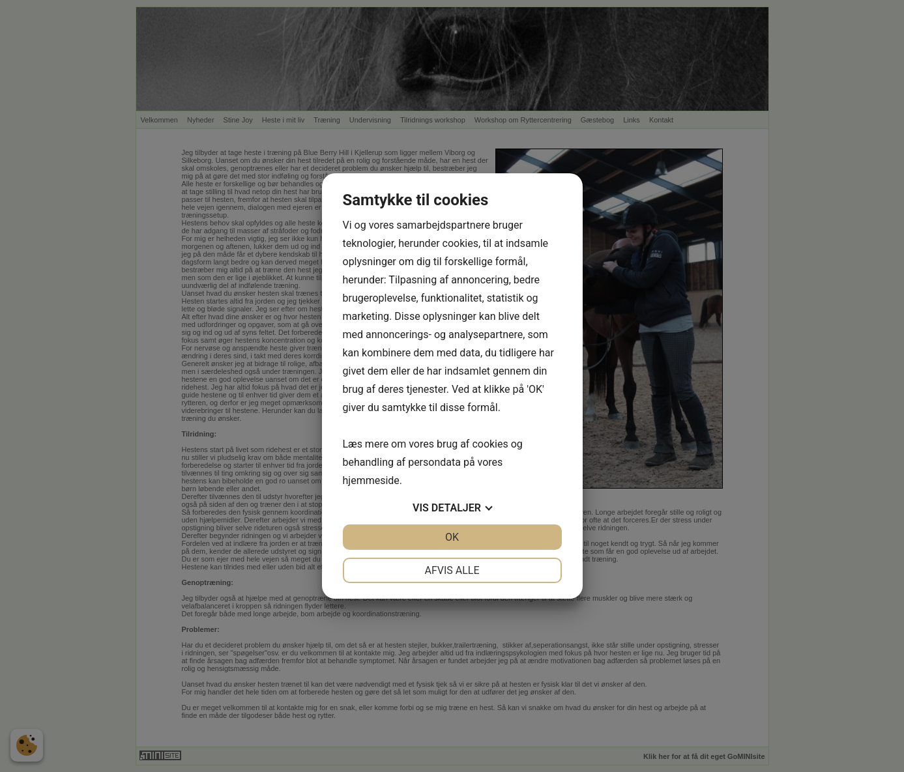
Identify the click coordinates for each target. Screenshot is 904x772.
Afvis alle (451, 570)
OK (452, 537)
